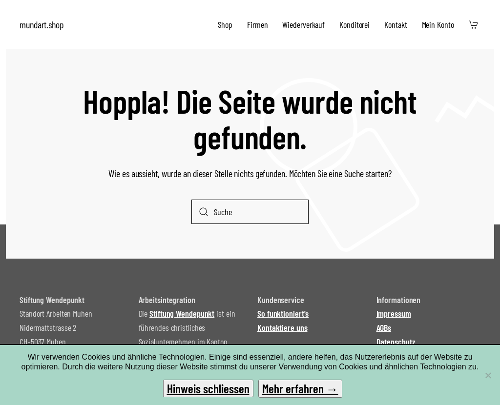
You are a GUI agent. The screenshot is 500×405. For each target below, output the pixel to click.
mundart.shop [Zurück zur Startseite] (42, 24)
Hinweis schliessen (208, 388)
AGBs (384, 327)
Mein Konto (438, 24)
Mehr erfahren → (300, 388)
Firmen (257, 24)
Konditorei (354, 24)
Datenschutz (396, 341)
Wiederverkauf (303, 24)
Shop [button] (225, 24)
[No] (488, 375)
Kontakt (395, 24)
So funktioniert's (283, 313)
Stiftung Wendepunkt (181, 313)
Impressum (393, 313)
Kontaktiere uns (282, 327)
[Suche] (250, 212)
